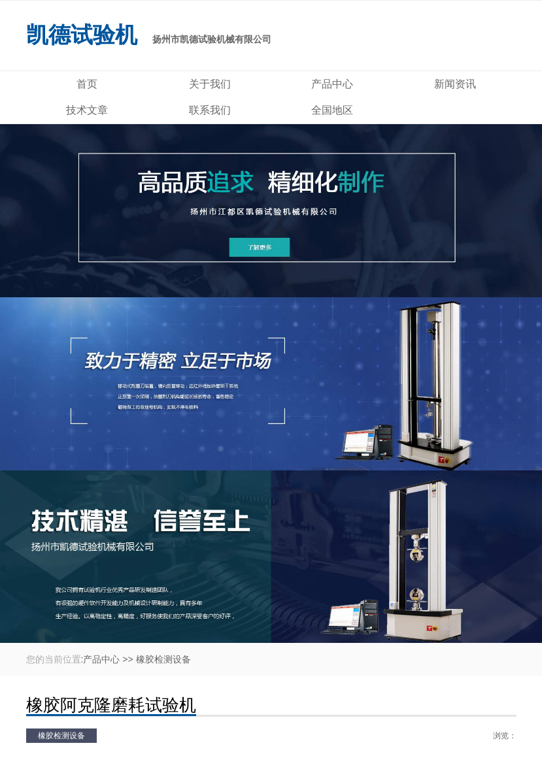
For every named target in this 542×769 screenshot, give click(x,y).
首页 (86, 84)
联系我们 (210, 110)
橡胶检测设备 (163, 659)
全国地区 (332, 110)
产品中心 (332, 84)
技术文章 (87, 110)
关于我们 (210, 84)
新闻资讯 (455, 84)
